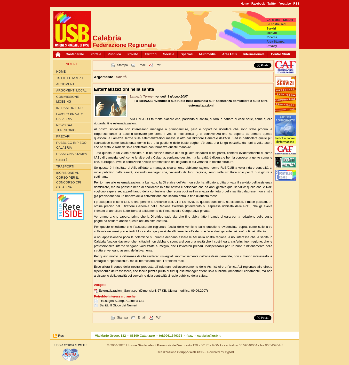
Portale (95, 54)
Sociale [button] (168, 54)
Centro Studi (280, 54)
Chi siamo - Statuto (280, 20)
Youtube (285, 3)
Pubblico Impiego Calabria (71, 145)
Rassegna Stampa (71, 154)
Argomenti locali (71, 90)
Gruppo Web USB (190, 352)
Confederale (75, 54)
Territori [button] (151, 54)
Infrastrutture (70, 108)
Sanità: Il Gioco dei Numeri (118, 305)
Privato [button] (132, 54)
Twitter (272, 3)
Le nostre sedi (276, 24)
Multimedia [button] (207, 54)
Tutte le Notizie (70, 78)
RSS (296, 3)
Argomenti (65, 84)
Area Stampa (275, 41)
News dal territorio (66, 127)
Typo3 (229, 352)
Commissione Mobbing (67, 99)
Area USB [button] (229, 54)
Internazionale (253, 54)
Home (245, 3)
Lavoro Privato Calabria (69, 116)
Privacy (272, 46)
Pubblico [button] (114, 54)
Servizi (271, 28)
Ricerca (272, 37)
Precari (63, 136)
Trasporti (65, 166)
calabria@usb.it (208, 335)
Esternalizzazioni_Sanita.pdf (119, 290)
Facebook (258, 3)
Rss (61, 335)
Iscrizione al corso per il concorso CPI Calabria (68, 180)
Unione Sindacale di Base (145, 345)
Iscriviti (272, 33)
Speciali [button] (187, 54)
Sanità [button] (121, 77)
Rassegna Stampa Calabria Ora (122, 301)
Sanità (62, 160)
